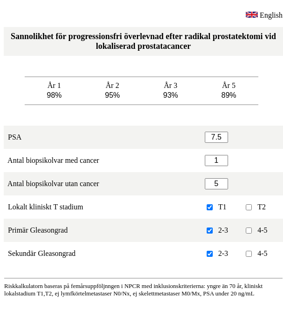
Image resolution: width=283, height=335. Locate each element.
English (264, 15)
